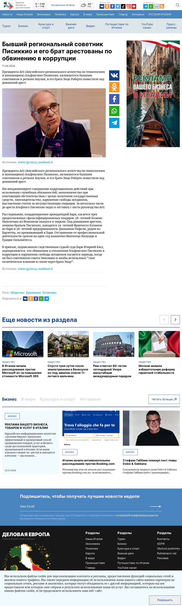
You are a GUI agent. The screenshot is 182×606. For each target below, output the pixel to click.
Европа (80, 14)
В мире (93, 14)
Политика (64, 14)
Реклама (162, 555)
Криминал (33, 292)
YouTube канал (147, 26)
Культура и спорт (46, 26)
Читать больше (164, 398)
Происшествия (111, 14)
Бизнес (23, 26)
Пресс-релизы (171, 26)
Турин (6, 26)
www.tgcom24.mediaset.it (35, 162)
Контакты (163, 536)
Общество (17, 292)
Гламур (132, 14)
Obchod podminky (168, 546)
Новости (8, 14)
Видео (90, 26)
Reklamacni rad (166, 551)
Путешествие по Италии (117, 26)
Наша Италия (26, 14)
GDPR (161, 541)
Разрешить (165, 600)
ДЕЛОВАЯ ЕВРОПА (26, 532)
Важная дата (71, 26)
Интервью (148, 14)
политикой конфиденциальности (137, 513)
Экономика (45, 14)
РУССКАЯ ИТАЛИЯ (169, 14)
